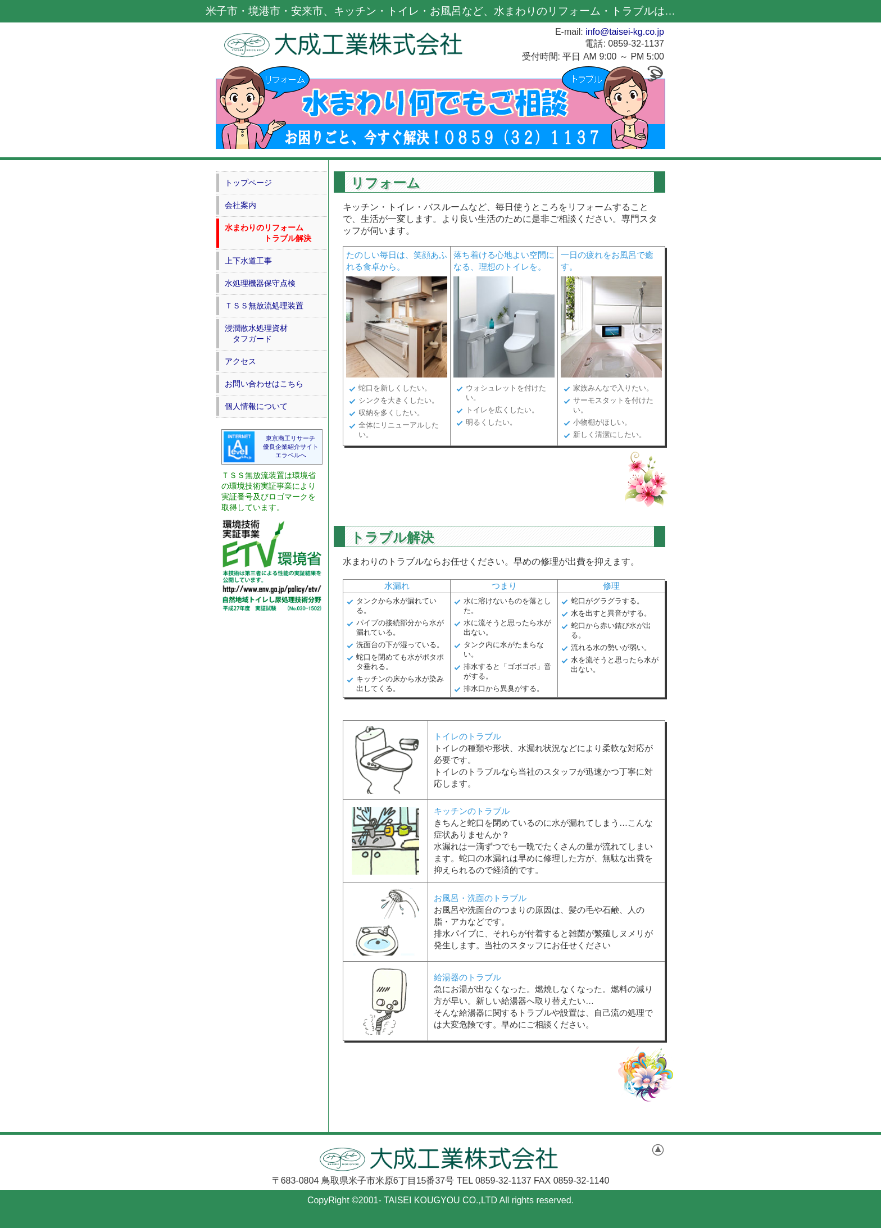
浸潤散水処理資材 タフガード (256, 333)
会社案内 (240, 205)
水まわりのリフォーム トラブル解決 (268, 233)
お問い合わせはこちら (264, 383)
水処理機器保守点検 (260, 283)
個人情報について (256, 406)
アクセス (240, 361)
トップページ (248, 182)
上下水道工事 (248, 260)
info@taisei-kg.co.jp (624, 32)
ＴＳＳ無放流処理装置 (264, 305)
